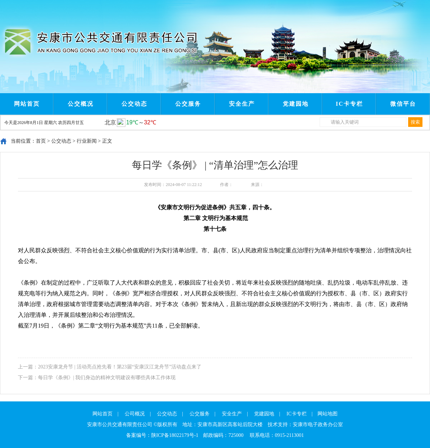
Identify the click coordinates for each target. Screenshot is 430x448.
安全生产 (242, 104)
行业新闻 (87, 141)
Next (156, 6)
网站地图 (327, 413)
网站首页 (27, 104)
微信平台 (403, 104)
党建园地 (296, 104)
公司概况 (135, 413)
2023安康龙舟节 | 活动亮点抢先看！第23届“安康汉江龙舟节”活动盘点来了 (119, 367)
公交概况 (81, 104)
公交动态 (134, 104)
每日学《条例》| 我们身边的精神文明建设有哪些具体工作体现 (107, 377)
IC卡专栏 (349, 104)
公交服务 (188, 104)
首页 (41, 141)
